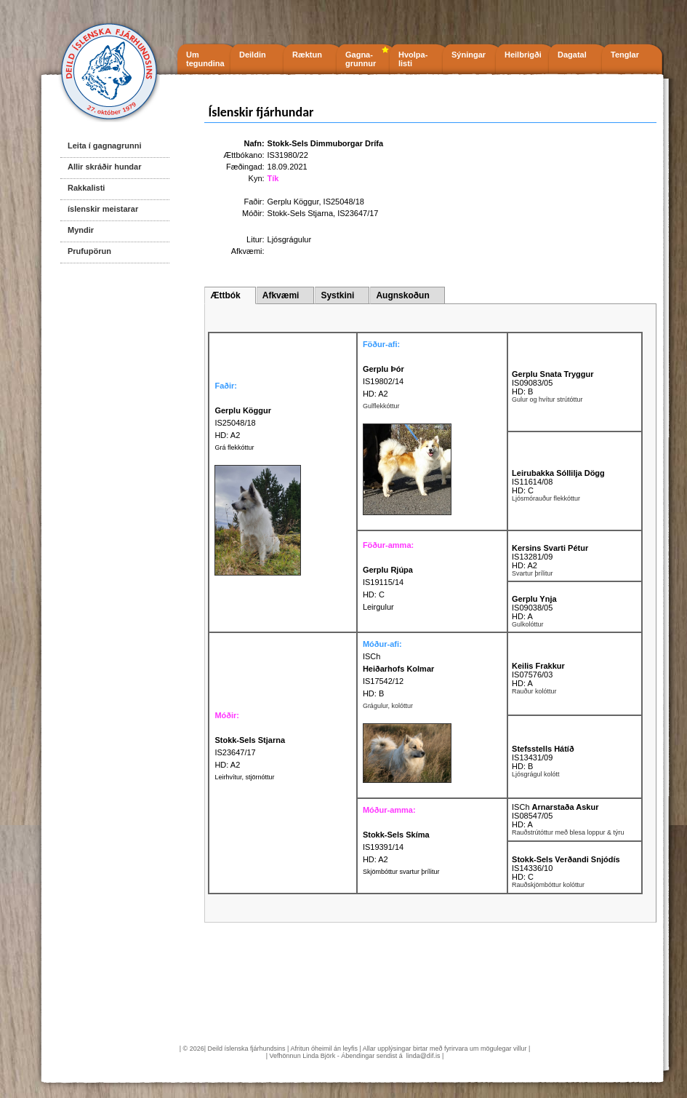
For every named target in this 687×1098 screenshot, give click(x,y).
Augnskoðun (402, 295)
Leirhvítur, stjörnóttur (244, 777)
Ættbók (225, 295)
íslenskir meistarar (103, 208)
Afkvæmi (281, 295)
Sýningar (468, 54)
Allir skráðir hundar (104, 166)
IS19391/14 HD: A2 (396, 847)
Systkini (337, 295)
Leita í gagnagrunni (104, 145)
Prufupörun (89, 251)
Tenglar (625, 54)
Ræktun (307, 54)
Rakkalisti (86, 187)
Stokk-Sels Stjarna (300, 213)
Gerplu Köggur (293, 201)
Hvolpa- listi (412, 59)
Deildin (252, 54)
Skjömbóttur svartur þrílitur (401, 871)
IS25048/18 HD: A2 (242, 422)
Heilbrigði (523, 54)
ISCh (371, 656)
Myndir (81, 230)
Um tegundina (205, 59)
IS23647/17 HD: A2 (249, 752)
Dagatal (572, 54)
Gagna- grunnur (360, 59)
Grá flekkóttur (234, 447)
